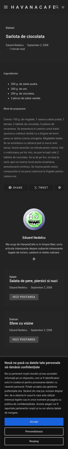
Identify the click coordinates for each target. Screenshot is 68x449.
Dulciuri (10, 27)
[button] (62, 7)
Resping (34, 441)
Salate (13, 276)
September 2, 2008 (37, 45)
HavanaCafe (34, 7)
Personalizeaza (34, 431)
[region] (34, 403)
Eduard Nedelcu (15, 45)
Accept (34, 421)
